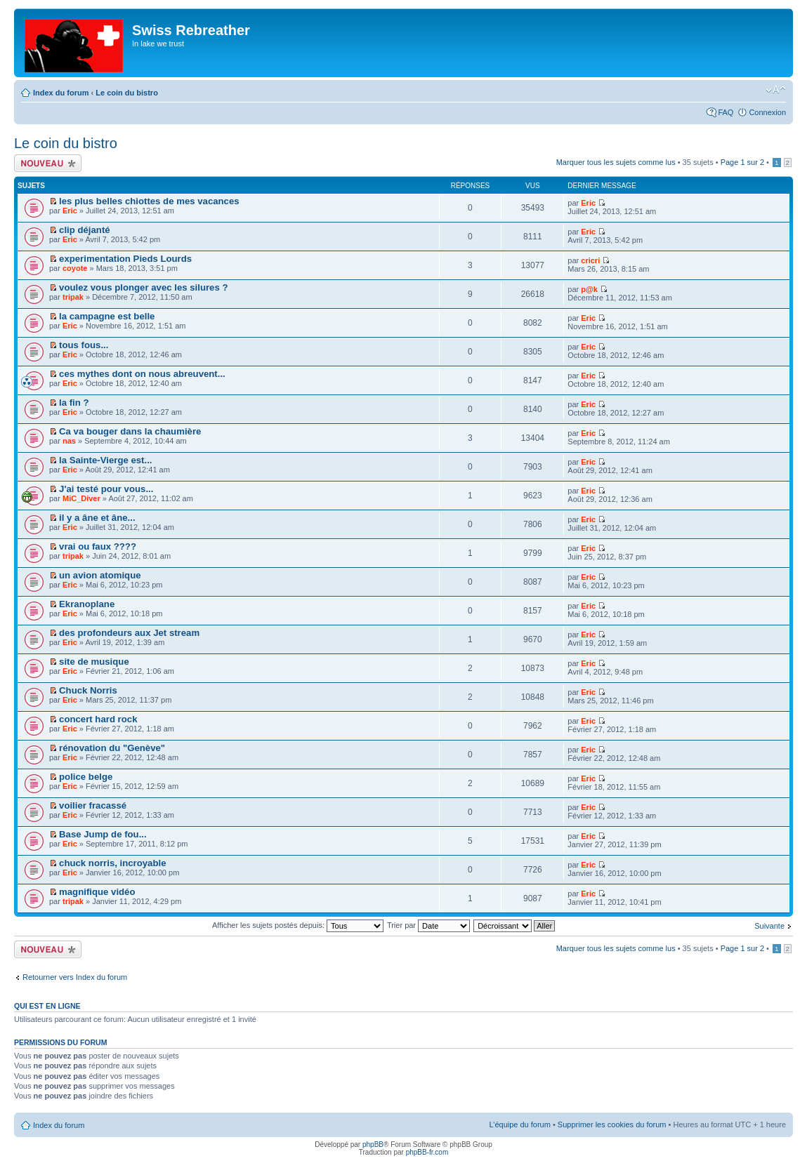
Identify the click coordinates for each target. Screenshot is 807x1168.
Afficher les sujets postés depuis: (297, 925)
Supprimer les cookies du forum (612, 1124)
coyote (75, 268)
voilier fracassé (92, 805)
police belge (85, 776)
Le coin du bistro (127, 92)
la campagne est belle (107, 316)
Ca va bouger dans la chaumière (130, 431)
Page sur (742, 162)
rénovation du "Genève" (112, 748)
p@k (589, 289)
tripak (73, 297)
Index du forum (60, 92)
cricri (590, 260)
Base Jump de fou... (103, 834)
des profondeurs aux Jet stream (129, 633)
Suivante (769, 926)
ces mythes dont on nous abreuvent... (142, 374)
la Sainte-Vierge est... (105, 460)
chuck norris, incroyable (112, 863)
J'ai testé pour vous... (106, 489)
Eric (70, 210)
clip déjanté (84, 230)
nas (69, 441)
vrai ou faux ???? (97, 546)
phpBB (372, 1144)
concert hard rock (98, 719)
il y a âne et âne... (97, 517)
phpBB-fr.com (427, 1152)
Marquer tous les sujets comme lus (616, 162)
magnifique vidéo (97, 892)
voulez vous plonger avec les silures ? (143, 287)
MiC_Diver (81, 498)
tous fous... (83, 345)
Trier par (428, 925)
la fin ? (74, 402)
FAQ (725, 112)
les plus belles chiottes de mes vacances (149, 201)
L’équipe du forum (519, 1124)
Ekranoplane (86, 604)
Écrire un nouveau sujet (47, 163)
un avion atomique (100, 575)
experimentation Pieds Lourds (125, 258)
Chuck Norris (88, 690)
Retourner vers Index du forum (74, 977)
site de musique (94, 661)
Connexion (767, 112)
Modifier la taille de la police (776, 90)
